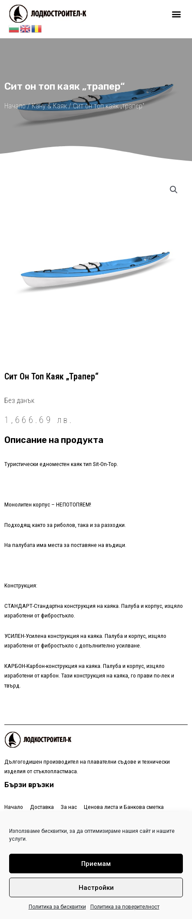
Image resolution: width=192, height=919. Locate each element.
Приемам (96, 864)
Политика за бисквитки (57, 907)
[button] (176, 14)
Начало (15, 106)
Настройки (96, 888)
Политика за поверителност (124, 907)
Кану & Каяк (49, 106)
